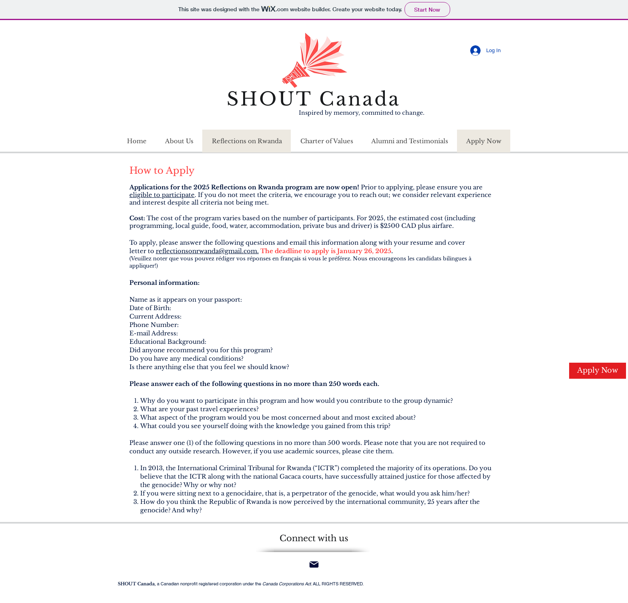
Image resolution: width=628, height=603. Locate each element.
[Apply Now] (597, 371)
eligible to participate (162, 195)
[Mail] (314, 564)
